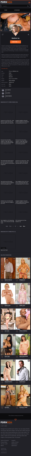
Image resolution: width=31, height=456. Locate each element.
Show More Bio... (4, 68)
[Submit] (28, 6)
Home (5, 10)
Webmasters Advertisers (15, 444)
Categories (17, 10)
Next (24, 226)
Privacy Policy (4, 442)
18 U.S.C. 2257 (4, 444)
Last (21, 226)
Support (13, 440)
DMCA (2, 445)
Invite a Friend (15, 442)
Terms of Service (5, 440)
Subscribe (15, 41)
